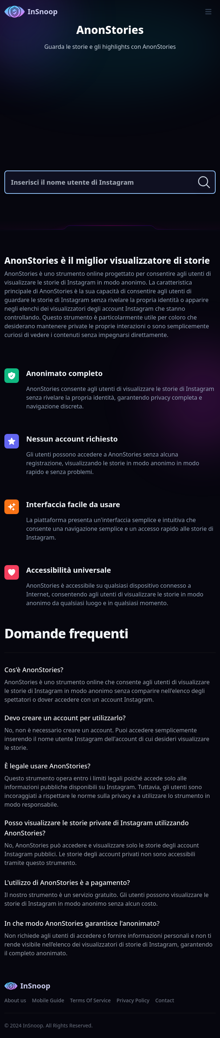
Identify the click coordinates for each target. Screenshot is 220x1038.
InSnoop (30, 11)
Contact (164, 1000)
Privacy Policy (132, 1000)
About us (15, 1000)
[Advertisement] (110, 112)
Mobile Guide (48, 1000)
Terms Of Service (90, 1000)
